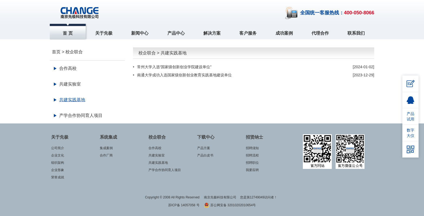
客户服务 (248, 33)
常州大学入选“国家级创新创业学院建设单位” (174, 67)
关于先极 (103, 33)
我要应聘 (252, 170)
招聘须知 (252, 148)
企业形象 (57, 170)
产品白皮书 (205, 155)
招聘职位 (252, 163)
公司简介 (57, 148)
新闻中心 (139, 33)
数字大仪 (410, 133)
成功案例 (284, 33)
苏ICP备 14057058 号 (184, 205)
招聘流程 (252, 155)
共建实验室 (70, 84)
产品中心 (176, 33)
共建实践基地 (72, 99)
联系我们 (356, 33)
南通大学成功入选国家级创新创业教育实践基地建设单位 (184, 75)
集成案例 (106, 148)
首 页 (67, 33)
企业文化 (57, 155)
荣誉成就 (57, 177)
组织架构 (57, 163)
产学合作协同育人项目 (80, 115)
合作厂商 (106, 155)
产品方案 (203, 148)
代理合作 (320, 33)
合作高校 (68, 68)
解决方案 (212, 33)
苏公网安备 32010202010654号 (230, 205)
